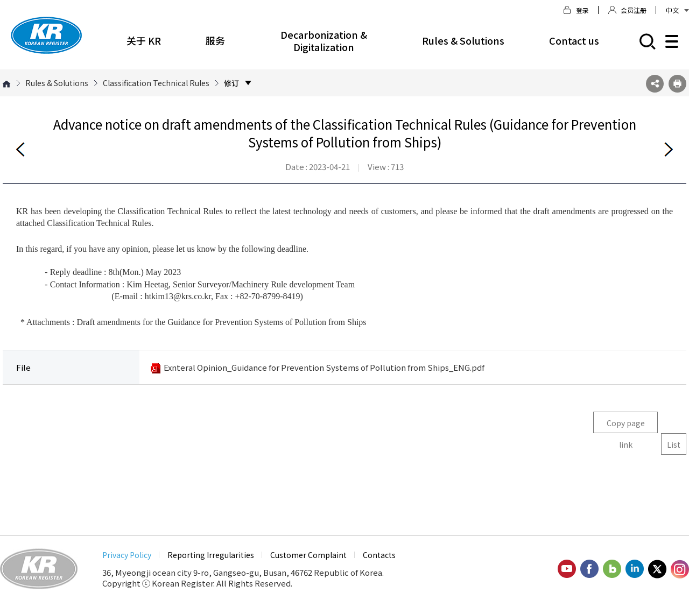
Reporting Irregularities (210, 554)
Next (668, 149)
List (673, 444)
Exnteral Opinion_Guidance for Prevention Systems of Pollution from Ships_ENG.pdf (324, 367)
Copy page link (626, 425)
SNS (655, 84)
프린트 (677, 84)
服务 (215, 40)
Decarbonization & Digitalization (323, 40)
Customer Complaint (308, 554)
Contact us (574, 40)
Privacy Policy (126, 554)
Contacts (379, 554)
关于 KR (143, 40)
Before (20, 149)
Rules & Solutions (463, 40)
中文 (677, 10)
